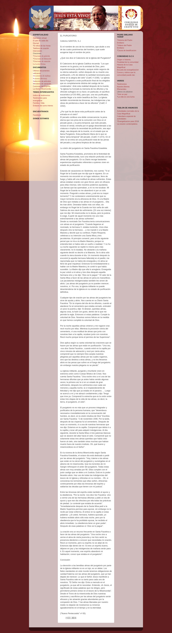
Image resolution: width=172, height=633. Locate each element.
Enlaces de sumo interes (43, 106)
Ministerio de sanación (42, 84)
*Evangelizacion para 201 (127, 121)
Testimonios (122, 84)
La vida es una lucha (126, 97)
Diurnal (36, 43)
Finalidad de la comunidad (127, 62)
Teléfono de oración (41, 48)
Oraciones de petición (42, 56)
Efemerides (121, 89)
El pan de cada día (40, 41)
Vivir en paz (122, 94)
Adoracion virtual (40, 38)
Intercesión (37, 51)
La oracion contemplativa (127, 124)
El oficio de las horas (42, 46)
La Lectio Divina (39, 64)
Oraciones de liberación (42, 59)
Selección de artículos (42, 81)
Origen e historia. (124, 60)
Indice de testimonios (41, 95)
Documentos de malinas (42, 76)
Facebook (37, 115)
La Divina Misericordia (42, 89)
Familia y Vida (38, 103)
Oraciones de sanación (42, 61)
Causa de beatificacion (127, 50)
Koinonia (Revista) (40, 79)
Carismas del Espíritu (41, 86)
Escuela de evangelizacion (128, 70)
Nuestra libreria (123, 87)
